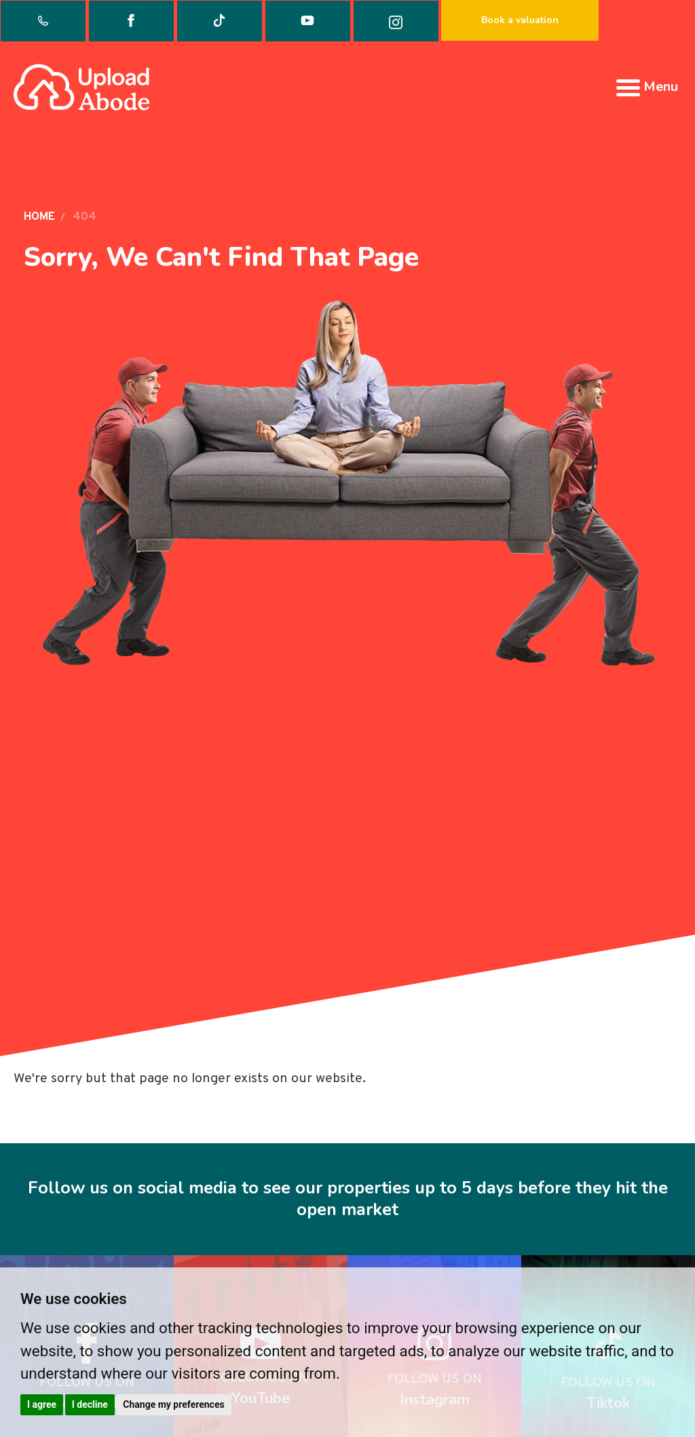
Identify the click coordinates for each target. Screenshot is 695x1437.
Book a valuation (520, 20)
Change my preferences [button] (173, 1404)
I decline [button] (90, 1404)
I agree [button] (41, 1404)
